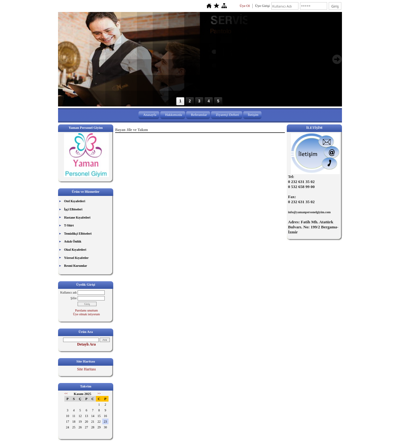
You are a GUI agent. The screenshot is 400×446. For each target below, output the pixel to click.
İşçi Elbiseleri (73, 209)
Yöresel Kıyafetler (76, 258)
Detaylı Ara (86, 344)
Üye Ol (245, 6)
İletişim (253, 115)
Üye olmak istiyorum (86, 314)
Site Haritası (86, 369)
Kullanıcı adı (68, 292)
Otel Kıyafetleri (74, 201)
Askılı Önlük (72, 241)
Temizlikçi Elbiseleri (77, 233)
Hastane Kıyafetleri (77, 217)
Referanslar (199, 115)
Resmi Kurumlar (75, 265)
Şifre (74, 298)
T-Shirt (69, 225)
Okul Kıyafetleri (75, 249)
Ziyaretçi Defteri (227, 115)
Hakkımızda (173, 115)
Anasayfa (149, 115)
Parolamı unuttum (86, 310)
